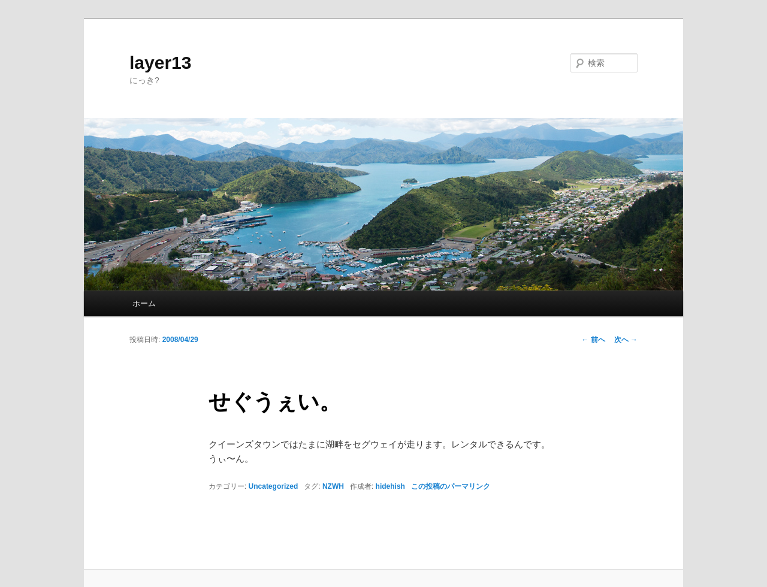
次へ (626, 339)
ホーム (144, 303)
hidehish (390, 486)
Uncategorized (273, 486)
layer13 (160, 62)
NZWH (333, 486)
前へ (593, 339)
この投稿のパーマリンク (450, 486)
